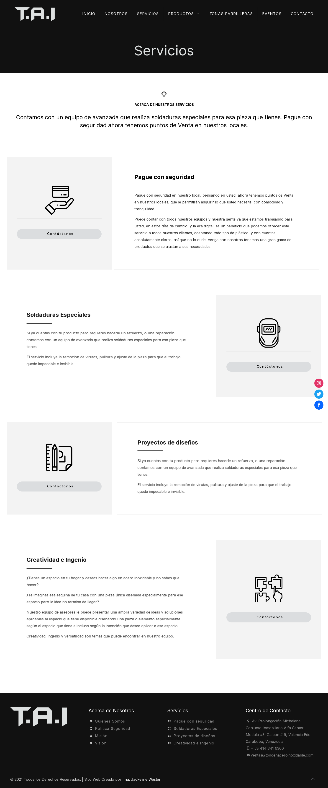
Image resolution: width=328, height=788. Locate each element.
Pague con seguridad (194, 721)
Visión (101, 743)
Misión (101, 735)
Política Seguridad (112, 728)
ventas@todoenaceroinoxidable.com (282, 755)
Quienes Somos (110, 721)
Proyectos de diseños (194, 735)
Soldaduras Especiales (195, 728)
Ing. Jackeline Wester (142, 779)
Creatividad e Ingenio (194, 743)
